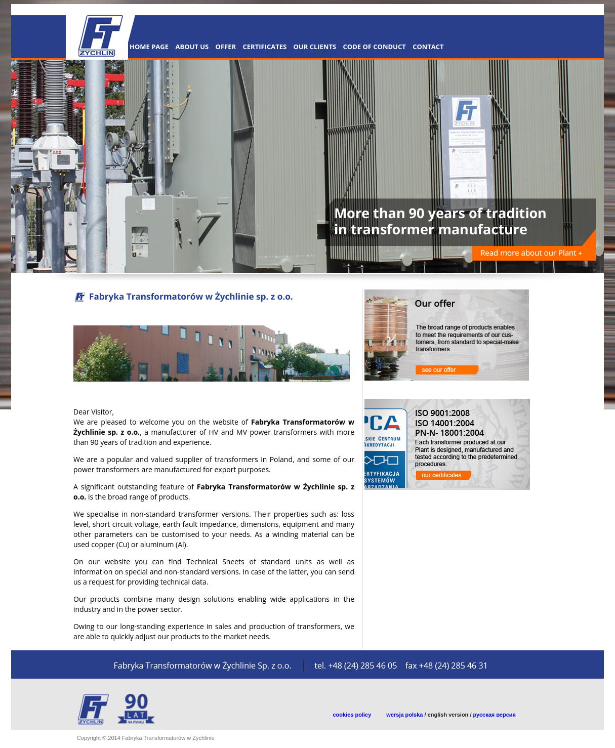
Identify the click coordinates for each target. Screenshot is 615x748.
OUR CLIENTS (315, 46)
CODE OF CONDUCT (374, 46)
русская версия (494, 715)
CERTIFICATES (264, 46)
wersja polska (404, 715)
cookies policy (352, 715)
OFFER (226, 46)
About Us (192, 46)
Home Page (149, 46)
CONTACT (428, 46)
